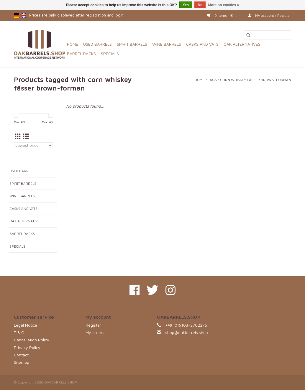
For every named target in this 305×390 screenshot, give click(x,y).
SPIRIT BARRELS (132, 44)
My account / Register (269, 15)
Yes (186, 5)
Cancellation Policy (31, 339)
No (200, 5)
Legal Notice (25, 325)
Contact (21, 354)
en (24, 15)
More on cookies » (223, 5)
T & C (19, 332)
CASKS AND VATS (202, 44)
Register (93, 325)
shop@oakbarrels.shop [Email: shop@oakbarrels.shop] (186, 332)
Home (72, 44)
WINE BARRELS (166, 44)
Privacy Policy (27, 347)
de (16, 15)
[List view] (26, 136)
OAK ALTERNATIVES (242, 44)
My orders (95, 332)
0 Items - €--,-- (224, 15)
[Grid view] (18, 136)
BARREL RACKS (81, 53)
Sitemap (21, 362)
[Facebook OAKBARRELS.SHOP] (134, 290)
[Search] (267, 35)
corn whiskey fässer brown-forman (255, 80)
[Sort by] (33, 145)
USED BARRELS (97, 44)
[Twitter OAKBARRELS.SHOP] (152, 290)
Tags (212, 80)
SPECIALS (110, 53)
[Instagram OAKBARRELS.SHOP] (170, 290)
